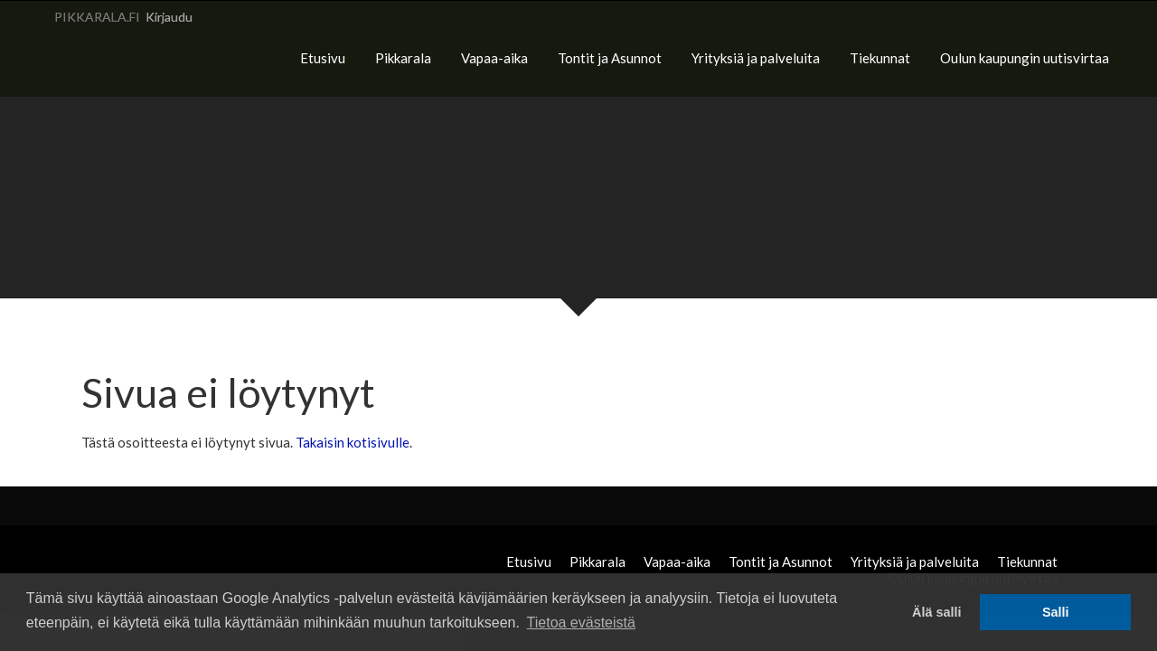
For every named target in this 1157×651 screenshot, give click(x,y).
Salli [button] (1055, 612)
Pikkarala (403, 58)
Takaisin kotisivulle (352, 442)
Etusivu (322, 58)
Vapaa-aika (494, 58)
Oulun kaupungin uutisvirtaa (1024, 58)
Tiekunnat (880, 58)
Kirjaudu (169, 16)
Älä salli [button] (936, 612)
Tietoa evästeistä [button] (581, 622)
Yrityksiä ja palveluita (755, 58)
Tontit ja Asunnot (610, 58)
